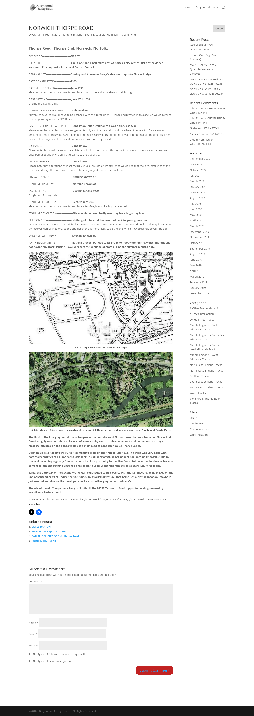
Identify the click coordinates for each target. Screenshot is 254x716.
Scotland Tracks (199, 376)
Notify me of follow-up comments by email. (59, 654)
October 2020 (198, 192)
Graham (37, 34)
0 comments (129, 34)
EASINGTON (211, 128)
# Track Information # (203, 314)
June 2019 (196, 259)
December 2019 (199, 232)
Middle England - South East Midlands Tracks (91, 34)
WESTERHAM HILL (200, 144)
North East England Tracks (206, 365)
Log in (193, 417)
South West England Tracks (206, 387)
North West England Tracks (206, 370)
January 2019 (198, 287)
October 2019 (198, 243)
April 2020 (196, 220)
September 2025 (200, 158)
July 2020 (195, 203)
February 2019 (198, 282)
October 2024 (198, 164)
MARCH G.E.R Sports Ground (49, 531)
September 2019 (200, 248)
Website (33, 645)
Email (33, 634)
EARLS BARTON (41, 526)
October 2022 (198, 170)
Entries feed (197, 423)
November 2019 (199, 237)
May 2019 (196, 265)
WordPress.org (199, 434)
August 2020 (197, 198)
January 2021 (198, 187)
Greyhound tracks (207, 7)
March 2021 (197, 181)
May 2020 (196, 215)
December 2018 (199, 293)
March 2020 (197, 226)
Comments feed (199, 429)
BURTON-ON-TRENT (44, 541)
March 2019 (197, 276)
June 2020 (196, 209)
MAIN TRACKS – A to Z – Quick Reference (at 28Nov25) (204, 69)
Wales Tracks (198, 393)
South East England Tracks (206, 381)
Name (33, 623)
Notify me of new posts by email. (53, 661)
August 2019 (197, 254)
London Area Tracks (202, 319)
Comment (36, 581)
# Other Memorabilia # (204, 308)
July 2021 (195, 175)
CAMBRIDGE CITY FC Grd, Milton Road (55, 536)
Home (187, 7)
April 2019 (196, 271)
